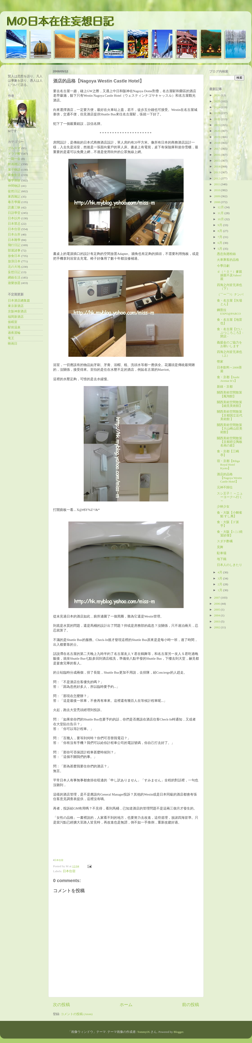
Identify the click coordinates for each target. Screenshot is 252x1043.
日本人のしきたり (229, 565)
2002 (217, 627)
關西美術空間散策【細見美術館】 (229, 403)
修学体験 (14, 180)
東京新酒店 (16, 306)
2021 (217, 125)
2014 (217, 166)
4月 (220, 572)
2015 (217, 160)
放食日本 (14, 256)
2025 (217, 101)
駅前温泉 (14, 327)
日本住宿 (58, 860)
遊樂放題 (14, 283)
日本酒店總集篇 (19, 300)
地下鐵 (221, 559)
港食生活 (14, 175)
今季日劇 (223, 266)
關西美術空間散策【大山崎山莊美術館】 (229, 428)
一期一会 (14, 158)
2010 (217, 190)
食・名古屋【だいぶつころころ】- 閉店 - (230, 332)
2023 (217, 113)
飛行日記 (14, 245)
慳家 (220, 361)
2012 (217, 178)
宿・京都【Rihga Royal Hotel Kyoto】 (228, 464)
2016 (217, 154)
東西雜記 (14, 196)
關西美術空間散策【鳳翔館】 (229, 394)
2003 (217, 621)
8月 (220, 231)
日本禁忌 (14, 223)
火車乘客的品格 (228, 259)
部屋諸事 (14, 250)
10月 (221, 219)
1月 (220, 590)
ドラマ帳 (14, 153)
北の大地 (14, 266)
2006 (217, 603)
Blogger (178, 1032)
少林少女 (223, 506)
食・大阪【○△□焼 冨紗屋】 (230, 533)
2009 (217, 196)
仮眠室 (12, 322)
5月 (220, 248)
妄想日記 (14, 272)
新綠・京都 (225, 386)
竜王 (11, 338)
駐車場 (221, 553)
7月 (220, 237)
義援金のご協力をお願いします (229, 344)
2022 (217, 119)
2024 (217, 107)
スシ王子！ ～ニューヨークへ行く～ (230, 497)
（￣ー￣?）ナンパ (230, 294)
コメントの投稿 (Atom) (76, 1014)
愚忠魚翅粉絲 (226, 254)
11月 (221, 213)
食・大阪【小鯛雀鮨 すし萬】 (229, 514)
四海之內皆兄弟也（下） (229, 286)
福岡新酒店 (16, 316)
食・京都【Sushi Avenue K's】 (228, 378)
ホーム (126, 1004)
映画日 (12, 343)
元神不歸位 (225, 487)
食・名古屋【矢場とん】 (229, 302)
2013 (217, 172)
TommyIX (143, 1032)
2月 (220, 584)
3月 (220, 578)
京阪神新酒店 (17, 311)
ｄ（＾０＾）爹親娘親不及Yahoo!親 (229, 275)
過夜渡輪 (14, 332)
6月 (220, 243)
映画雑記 (14, 164)
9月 (220, 225)
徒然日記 (14, 191)
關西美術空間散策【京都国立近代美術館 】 (229, 415)
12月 (221, 207)
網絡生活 (14, 277)
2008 (217, 202)
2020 (217, 131)
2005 (217, 609)
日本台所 (14, 234)
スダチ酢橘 (225, 541)
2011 (217, 184)
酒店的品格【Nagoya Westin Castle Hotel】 (229, 478)
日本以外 (14, 218)
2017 (217, 148)
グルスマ (14, 148)
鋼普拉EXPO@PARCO (229, 311)
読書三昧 (14, 207)
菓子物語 (14, 169)
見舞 (220, 547)
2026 (217, 95)
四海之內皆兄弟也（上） (229, 353)
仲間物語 (14, 186)
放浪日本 (14, 261)
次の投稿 (61, 1004)
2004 (217, 615)
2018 (217, 142)
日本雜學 (14, 240)
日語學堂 (14, 213)
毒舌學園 (14, 202)
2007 (217, 597)
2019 (217, 137)
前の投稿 (190, 1004)
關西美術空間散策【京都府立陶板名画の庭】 (229, 442)
